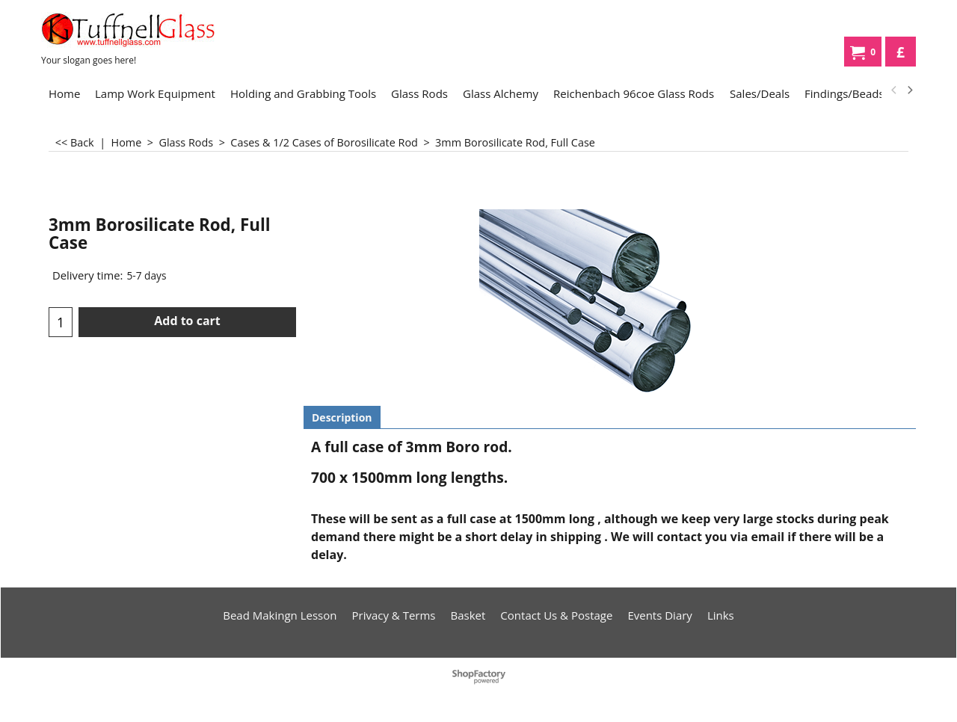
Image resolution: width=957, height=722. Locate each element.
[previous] (894, 90)
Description (342, 417)
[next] (909, 90)
